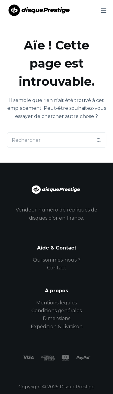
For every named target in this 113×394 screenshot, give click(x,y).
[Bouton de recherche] (98, 140)
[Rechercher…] (49, 140)
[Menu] (103, 10)
